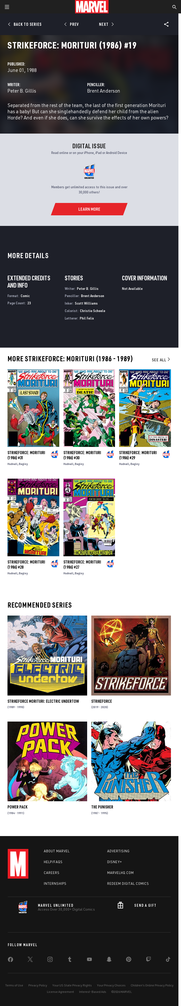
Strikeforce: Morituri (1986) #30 (82, 455)
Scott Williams (86, 303)
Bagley (23, 464)
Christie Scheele (92, 310)
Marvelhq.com (120, 873)
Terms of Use (14, 985)
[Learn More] (89, 209)
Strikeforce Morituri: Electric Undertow (43, 701)
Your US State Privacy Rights (72, 985)
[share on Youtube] (89, 960)
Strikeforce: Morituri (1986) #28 (26, 564)
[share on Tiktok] (168, 960)
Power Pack (17, 806)
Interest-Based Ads (92, 992)
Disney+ (114, 862)
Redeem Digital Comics (128, 883)
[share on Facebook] (10, 960)
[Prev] (72, 24)
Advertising (118, 851)
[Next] (106, 24)
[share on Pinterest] (128, 960)
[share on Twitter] (30, 960)
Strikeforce (101, 701)
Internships (55, 883)
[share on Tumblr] (69, 960)
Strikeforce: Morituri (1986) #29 (138, 455)
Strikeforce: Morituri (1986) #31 (26, 455)
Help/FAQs (53, 862)
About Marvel (57, 851)
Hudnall (12, 464)
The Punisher (102, 806)
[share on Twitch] (148, 960)
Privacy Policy (37, 985)
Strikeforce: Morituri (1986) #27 (82, 564)
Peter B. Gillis (21, 91)
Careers (52, 873)
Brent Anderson (103, 91)
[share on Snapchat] (109, 960)
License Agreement (60, 992)
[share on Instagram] (50, 960)
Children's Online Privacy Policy (152, 985)
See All (161, 359)
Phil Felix (87, 318)
